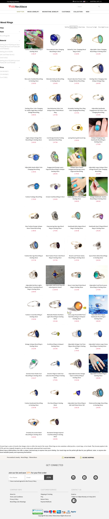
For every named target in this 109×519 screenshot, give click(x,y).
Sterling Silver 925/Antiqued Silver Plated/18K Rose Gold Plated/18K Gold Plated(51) (10, 47)
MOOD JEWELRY (33, 11)
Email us (73, 494)
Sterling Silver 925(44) (6, 52)
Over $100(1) (4, 77)
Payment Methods (46, 502)
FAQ (42, 497)
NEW (88, 11)
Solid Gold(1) (4, 58)
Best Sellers (73, 27)
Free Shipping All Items (13, 1)
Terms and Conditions (16, 497)
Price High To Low (103, 27)
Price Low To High (91, 27)
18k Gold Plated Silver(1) (7, 55)
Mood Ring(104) (5, 36)
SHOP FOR (21, 11)
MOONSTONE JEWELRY (50, 11)
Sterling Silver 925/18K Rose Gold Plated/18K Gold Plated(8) (10, 62)
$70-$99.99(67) (4, 74)
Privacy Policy (32, 481)
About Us (12, 494)
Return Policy (45, 499)
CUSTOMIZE (66, 11)
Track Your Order (77, 1)
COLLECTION (78, 11)
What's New (81, 27)
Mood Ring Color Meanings (18, 502)
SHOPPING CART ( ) (96, 1)
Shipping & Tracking (46, 494)
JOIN (48, 477)
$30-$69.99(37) (4, 71)
